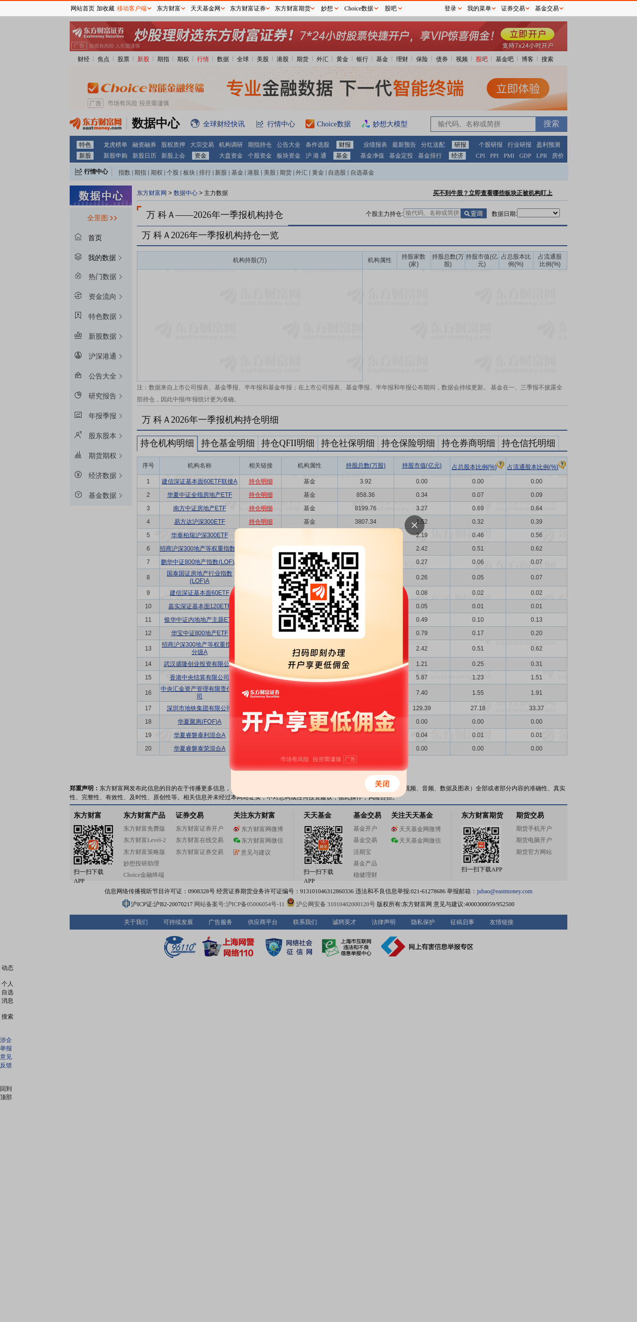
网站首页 (83, 8)
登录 (450, 8)
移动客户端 (132, 8)
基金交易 (547, 8)
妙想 (327, 8)
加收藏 (105, 8)
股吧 (391, 8)
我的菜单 (479, 8)
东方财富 (169, 8)
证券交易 (513, 8)
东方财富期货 (293, 8)
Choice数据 (358, 8)
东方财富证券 (248, 8)
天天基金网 (205, 8)
